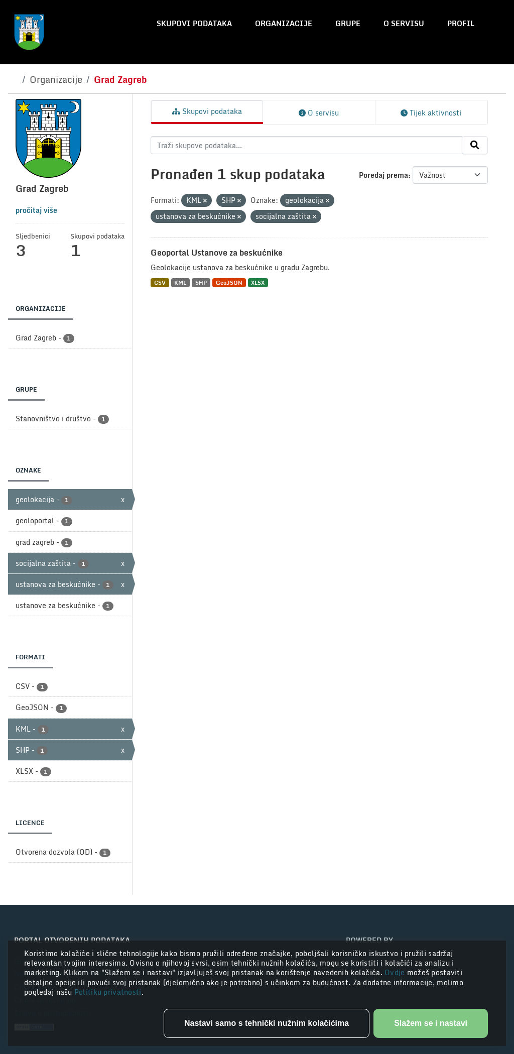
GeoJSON (229, 282)
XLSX (258, 282)
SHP (201, 282)
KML (180, 282)
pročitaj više (36, 210)
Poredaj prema (383, 175)
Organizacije (283, 23)
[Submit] (475, 145)
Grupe (347, 23)
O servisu (403, 23)
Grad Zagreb (120, 79)
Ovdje (395, 972)
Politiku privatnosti (108, 992)
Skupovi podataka (194, 23)
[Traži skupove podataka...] (306, 145)
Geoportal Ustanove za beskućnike (217, 252)
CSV (160, 282)
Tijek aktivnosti (431, 113)
